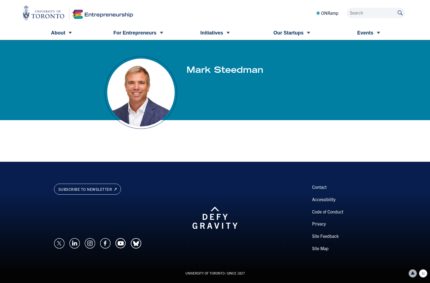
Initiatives (211, 33)
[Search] (376, 13)
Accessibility (323, 199)
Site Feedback (325, 236)
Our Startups (288, 33)
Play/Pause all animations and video (423, 273)
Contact (319, 187)
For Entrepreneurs (134, 33)
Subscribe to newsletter (87, 189)
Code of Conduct (327, 211)
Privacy (319, 223)
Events (365, 33)
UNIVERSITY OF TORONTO (205, 273)
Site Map (320, 248)
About (58, 33)
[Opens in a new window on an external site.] (59, 242)
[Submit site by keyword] (400, 12)
